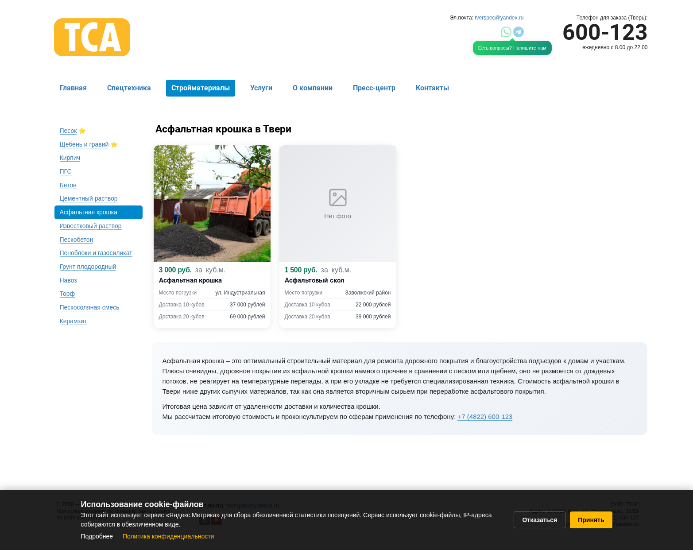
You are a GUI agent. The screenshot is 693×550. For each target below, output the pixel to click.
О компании (313, 88)
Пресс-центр (374, 88)
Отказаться (539, 519)
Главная (73, 88)
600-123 (605, 32)
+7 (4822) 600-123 (484, 416)
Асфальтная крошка (89, 212)
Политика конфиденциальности (168, 536)
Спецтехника (129, 88)
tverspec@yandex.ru (499, 18)
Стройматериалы (200, 88)
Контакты (432, 88)
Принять (591, 519)
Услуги (261, 88)
